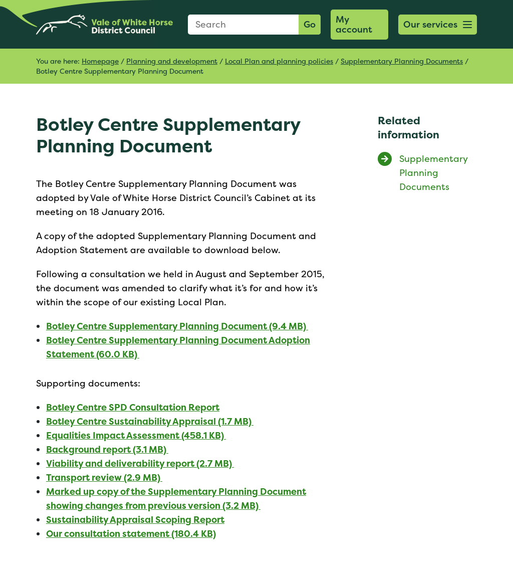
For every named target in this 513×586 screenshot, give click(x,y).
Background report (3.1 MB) (107, 449)
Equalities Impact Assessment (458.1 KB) (136, 435)
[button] (437, 25)
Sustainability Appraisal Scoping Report (135, 519)
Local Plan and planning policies (279, 61)
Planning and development (171, 61)
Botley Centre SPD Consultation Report (132, 407)
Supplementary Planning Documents (402, 61)
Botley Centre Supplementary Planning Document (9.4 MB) (177, 326)
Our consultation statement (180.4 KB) (131, 533)
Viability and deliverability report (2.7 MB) (140, 463)
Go (310, 24)
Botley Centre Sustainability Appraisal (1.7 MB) (149, 421)
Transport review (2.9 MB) (104, 477)
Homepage (100, 61)
